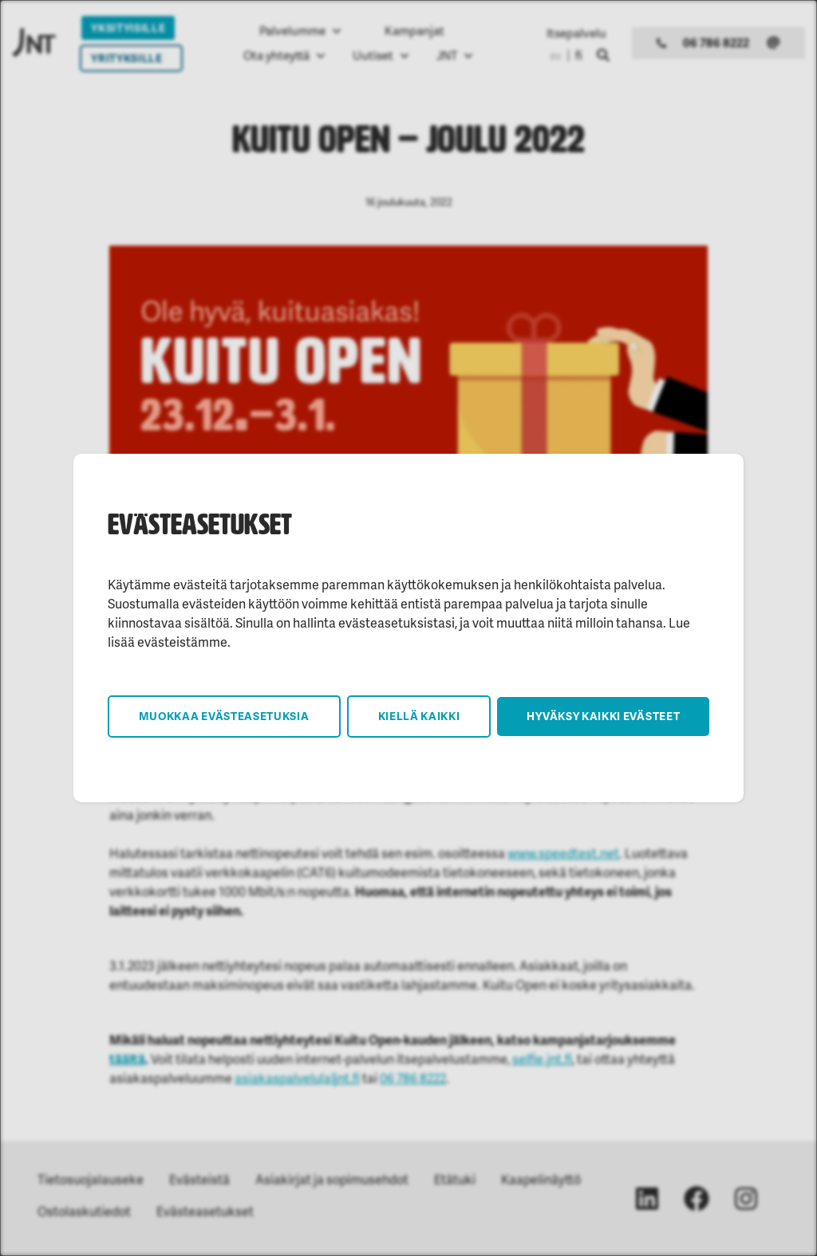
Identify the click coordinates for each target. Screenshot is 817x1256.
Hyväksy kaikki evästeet (603, 715)
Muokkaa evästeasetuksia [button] (224, 715)
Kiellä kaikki (419, 715)
